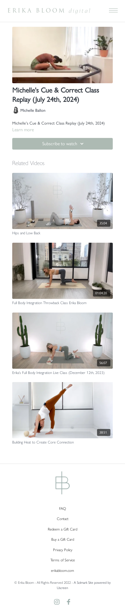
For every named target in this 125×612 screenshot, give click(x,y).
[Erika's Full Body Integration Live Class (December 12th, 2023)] (62, 372)
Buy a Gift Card (62, 539)
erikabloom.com (62, 570)
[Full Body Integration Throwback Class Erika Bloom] (62, 303)
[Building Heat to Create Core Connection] (62, 442)
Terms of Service (62, 560)
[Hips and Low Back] (62, 233)
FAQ (62, 508)
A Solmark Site (83, 582)
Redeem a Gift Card (62, 529)
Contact (62, 518)
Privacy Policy (62, 549)
